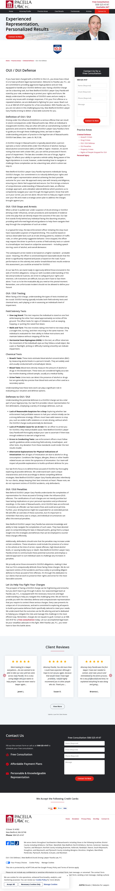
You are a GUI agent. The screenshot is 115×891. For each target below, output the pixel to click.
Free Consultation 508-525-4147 (84, 737)
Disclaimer (75, 819)
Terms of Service (67, 867)
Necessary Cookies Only (30, 884)
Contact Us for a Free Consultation (92, 72)
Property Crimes (87, 149)
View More (57, 706)
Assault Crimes (86, 137)
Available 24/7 (102, 7)
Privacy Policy (86, 819)
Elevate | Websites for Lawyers (94, 885)
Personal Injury (83, 155)
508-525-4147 (102, 4)
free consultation (26, 620)
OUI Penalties (86, 146)
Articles (89, 11)
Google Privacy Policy (49, 867)
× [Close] (67, 875)
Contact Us (102, 11)
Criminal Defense (28, 61)
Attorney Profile (25, 11)
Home (11, 11)
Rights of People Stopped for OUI (94, 152)
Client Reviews (57, 647)
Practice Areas (43, 11)
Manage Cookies (48, 862)
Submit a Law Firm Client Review (57, 714)
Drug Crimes (85, 140)
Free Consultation (100, 2)
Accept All (11, 884)
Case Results (59, 11)
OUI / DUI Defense (88, 143)
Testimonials (75, 11)
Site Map (96, 819)
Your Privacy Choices (16, 862)
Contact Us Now (15, 37)
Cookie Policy (34, 862)
